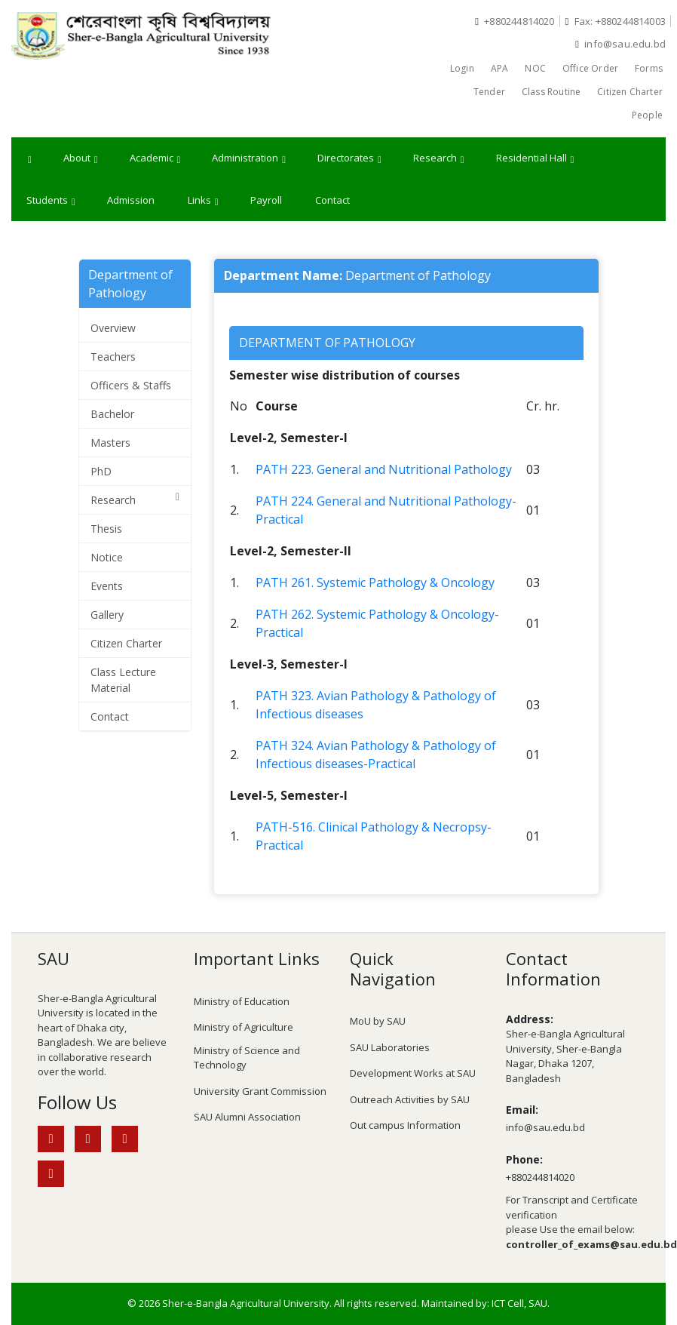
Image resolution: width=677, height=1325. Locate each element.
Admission (131, 200)
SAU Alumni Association (247, 1117)
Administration (249, 158)
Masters (110, 442)
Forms (649, 68)
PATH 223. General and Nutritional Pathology (384, 469)
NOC (535, 68)
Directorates (349, 158)
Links (203, 200)
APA (500, 68)
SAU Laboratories (390, 1047)
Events (106, 586)
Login (462, 68)
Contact (332, 200)
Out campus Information (405, 1125)
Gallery (107, 614)
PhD (101, 471)
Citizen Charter (630, 91)
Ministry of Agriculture (243, 1027)
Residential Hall (535, 158)
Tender (489, 91)
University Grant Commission (260, 1091)
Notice (106, 557)
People (647, 115)
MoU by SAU (378, 1021)
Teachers (113, 356)
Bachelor (112, 414)
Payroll (266, 200)
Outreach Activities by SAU (410, 1099)
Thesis (106, 528)
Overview (113, 328)
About (80, 158)
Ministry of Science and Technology (247, 1058)
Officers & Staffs (130, 385)
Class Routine (551, 91)
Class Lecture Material (123, 680)
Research (438, 158)
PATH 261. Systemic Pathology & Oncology (375, 582)
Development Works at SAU (413, 1073)
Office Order (590, 68)
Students (50, 200)
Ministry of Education (241, 1001)
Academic (155, 158)
